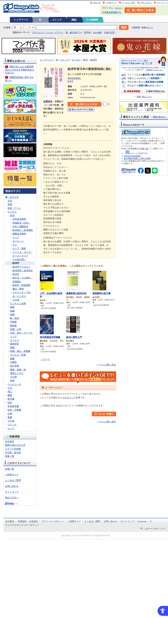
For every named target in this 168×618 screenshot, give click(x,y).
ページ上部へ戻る (107, 364)
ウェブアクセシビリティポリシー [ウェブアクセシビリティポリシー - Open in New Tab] (22, 525)
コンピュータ (14, 384)
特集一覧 (9, 456)
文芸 (10, 200)
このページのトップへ (155, 528)
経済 (12, 215)
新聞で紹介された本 (15, 445)
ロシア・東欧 (19, 248)
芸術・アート (14, 208)
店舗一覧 (96, 3)
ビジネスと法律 (18, 303)
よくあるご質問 (128, 3)
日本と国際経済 (20, 226)
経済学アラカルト (21, 267)
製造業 (13, 325)
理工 (10, 391)
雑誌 (74, 19)
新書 (10, 417)
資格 (12, 380)
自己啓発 (14, 366)
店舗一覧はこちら (144, 97)
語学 (10, 402)
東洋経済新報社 (74, 78)
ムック (11, 428)
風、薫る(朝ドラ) (74, 32)
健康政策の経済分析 (76, 293)
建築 (10, 395)
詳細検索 (136, 27)
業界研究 (14, 344)
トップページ (21, 19)
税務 (12, 307)
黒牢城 (87, 32)
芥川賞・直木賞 (13, 452)
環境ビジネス (17, 373)
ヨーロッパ (18, 241)
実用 (10, 204)
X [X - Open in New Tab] (151, 521)
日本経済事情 (19, 219)
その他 (15, 300)
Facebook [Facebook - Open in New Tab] (142, 521)
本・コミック (12, 197)
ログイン (118, 8)
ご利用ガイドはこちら (154, 70)
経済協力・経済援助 (22, 230)
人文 (10, 388)
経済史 (15, 274)
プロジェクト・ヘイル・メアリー (47, 32)
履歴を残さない (159, 117)
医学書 (11, 399)
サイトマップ (162, 3)
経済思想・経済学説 (22, 270)
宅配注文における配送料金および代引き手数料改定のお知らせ (19, 69)
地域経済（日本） (21, 223)
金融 (12, 311)
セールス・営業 (18, 355)
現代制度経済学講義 (50, 337)
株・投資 (14, 318)
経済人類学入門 (74, 337)
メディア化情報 (13, 449)
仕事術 (13, 362)
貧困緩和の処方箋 (101, 293)
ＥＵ (14, 244)
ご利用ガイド (111, 3)
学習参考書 (13, 406)
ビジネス (12, 211)
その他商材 (92, 19)
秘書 (12, 358)
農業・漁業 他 (18, 369)
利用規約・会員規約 (28, 521)
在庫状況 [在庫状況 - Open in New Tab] (47, 101)
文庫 (10, 413)
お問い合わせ (146, 3)
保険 (12, 314)
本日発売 (9, 441)
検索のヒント (147, 27)
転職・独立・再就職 (20, 351)
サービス (14, 340)
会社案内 (9, 521)
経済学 (15, 263)
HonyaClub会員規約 (132, 156)
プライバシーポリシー (52, 521)
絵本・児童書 (14, 410)
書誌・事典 (18, 289)
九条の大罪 (109, 32)
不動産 (13, 321)
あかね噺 (97, 32)
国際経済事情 (19, 233)
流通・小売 (15, 329)
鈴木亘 (70, 81)
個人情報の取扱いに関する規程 (137, 158)
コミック (57, 19)
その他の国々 (19, 259)
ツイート (45, 359)
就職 (12, 347)
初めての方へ (12, 497)
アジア (15, 237)
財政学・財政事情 (21, 285)
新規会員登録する (112, 12)
